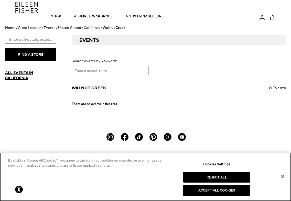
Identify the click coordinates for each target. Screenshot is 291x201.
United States (69, 26)
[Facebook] (124, 135)
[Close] (282, 176)
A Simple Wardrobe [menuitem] (93, 16)
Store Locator (29, 26)
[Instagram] (110, 135)
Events (49, 26)
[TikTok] (139, 135)
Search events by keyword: (94, 60)
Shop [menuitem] (56, 16)
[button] (262, 17)
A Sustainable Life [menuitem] (145, 16)
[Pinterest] (153, 135)
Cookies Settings (216, 164)
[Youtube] (182, 135)
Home (10, 26)
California (92, 26)
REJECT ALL (217, 177)
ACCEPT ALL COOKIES (216, 190)
